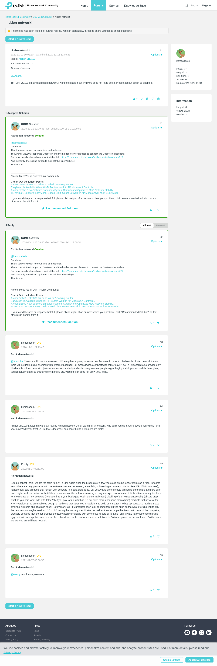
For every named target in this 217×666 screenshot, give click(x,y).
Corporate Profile (13, 631)
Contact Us (10, 635)
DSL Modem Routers (43, 17)
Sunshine (34, 124)
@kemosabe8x (19, 142)
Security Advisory (42, 639)
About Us (10, 625)
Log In (194, 5)
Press (37, 625)
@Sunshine (17, 361)
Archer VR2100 (27, 58)
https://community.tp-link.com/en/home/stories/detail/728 (92, 157)
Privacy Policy (11, 639)
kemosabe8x (28, 342)
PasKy (24, 464)
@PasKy (15, 574)
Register (207, 5)
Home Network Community (17, 17)
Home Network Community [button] (42, 5)
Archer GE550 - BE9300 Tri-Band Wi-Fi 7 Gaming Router (42, 184)
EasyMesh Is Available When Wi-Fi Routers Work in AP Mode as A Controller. (53, 187)
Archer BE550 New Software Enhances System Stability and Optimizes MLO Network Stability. (62, 190)
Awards (37, 635)
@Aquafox (16, 76)
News (36, 631)
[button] (158, 98)
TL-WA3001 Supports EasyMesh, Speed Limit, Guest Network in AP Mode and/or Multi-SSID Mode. (65, 192)
